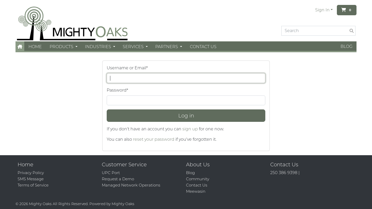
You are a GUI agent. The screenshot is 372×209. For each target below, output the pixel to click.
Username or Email (127, 67)
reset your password (153, 139)
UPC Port (111, 172)
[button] (20, 46)
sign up (190, 128)
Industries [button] (98, 46)
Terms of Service (33, 185)
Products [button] (62, 46)
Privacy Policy (31, 172)
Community (197, 178)
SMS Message (31, 178)
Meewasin (195, 191)
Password (117, 90)
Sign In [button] (322, 10)
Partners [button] (167, 46)
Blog (346, 46)
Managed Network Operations (131, 185)
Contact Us (203, 46)
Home (35, 46)
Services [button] (134, 46)
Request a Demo (118, 178)
